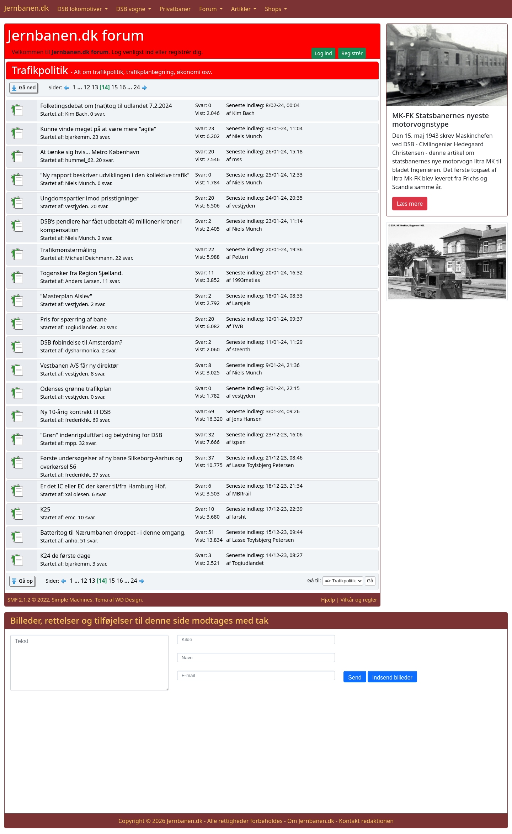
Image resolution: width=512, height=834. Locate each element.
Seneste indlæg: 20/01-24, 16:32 (264, 272)
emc (70, 517)
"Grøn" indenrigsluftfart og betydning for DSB (101, 435)
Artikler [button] (241, 9)
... (80, 87)
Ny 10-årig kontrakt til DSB (75, 412)
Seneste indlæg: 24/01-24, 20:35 (264, 197)
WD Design (128, 599)
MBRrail (241, 493)
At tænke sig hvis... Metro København (89, 152)
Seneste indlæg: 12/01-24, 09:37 (264, 318)
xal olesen (77, 494)
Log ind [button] (323, 53)
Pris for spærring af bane (73, 319)
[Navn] (256, 657)
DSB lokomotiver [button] (80, 9)
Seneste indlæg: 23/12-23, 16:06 (264, 434)
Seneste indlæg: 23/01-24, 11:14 (264, 220)
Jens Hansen (247, 418)
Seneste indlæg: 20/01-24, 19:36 (264, 249)
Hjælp (328, 599)
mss (237, 159)
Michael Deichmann (89, 258)
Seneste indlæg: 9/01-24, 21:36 (263, 365)
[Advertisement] (256, 758)
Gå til (313, 580)
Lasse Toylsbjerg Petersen (263, 465)
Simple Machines (72, 599)
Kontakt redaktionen (366, 821)
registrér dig (185, 52)
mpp (70, 443)
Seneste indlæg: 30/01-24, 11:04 (264, 128)
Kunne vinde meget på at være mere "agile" (98, 129)
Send (354, 678)
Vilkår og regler (359, 599)
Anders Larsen (82, 281)
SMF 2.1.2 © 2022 (28, 599)
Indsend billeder (392, 678)
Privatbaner (175, 9)
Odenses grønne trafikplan (76, 389)
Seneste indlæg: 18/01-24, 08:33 (264, 295)
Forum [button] (208, 9)
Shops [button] (274, 9)
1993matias (246, 280)
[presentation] (397, 648)
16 (122, 87)
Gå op (26, 580)
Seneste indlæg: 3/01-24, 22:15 (263, 388)
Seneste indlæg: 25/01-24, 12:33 (264, 174)
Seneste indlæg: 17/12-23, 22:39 (264, 508)
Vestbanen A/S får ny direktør (79, 365)
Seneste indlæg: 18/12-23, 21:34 (264, 485)
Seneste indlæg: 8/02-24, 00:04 (263, 105)
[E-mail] (256, 675)
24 (137, 87)
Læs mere (410, 204)
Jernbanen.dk (26, 8)
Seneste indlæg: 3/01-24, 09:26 (263, 411)
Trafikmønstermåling (68, 250)
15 (114, 87)
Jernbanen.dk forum (75, 35)
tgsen (239, 442)
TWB (237, 326)
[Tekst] (89, 663)
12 (87, 87)
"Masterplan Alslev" (66, 296)
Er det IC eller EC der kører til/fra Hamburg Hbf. (103, 486)
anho (71, 540)
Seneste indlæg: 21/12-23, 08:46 (264, 457)
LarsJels (241, 303)
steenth (241, 349)
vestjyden (76, 206)
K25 (45, 509)
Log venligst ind (133, 52)
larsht (239, 516)
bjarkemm (77, 136)
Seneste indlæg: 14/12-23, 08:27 (264, 555)
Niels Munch (247, 136)
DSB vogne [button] (131, 9)
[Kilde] (256, 639)
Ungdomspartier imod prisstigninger (89, 198)
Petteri (240, 256)
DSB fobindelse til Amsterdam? (81, 342)
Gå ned (27, 87)
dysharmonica (82, 350)
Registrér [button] (352, 53)
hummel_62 (79, 160)
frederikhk (77, 419)
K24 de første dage (65, 556)
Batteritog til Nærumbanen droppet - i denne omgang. (113, 532)
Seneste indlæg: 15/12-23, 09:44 (264, 532)
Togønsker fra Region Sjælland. (81, 273)
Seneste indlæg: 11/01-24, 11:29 (264, 342)
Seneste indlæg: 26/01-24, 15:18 (264, 151)
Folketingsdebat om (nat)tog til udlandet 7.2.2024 (106, 106)
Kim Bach (76, 113)
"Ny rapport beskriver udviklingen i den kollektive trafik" (115, 175)
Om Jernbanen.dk (310, 821)
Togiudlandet (81, 327)
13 (95, 87)
